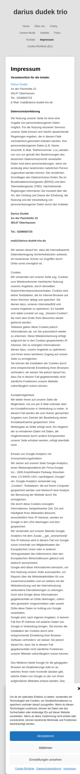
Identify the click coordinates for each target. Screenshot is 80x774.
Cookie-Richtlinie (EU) (39, 46)
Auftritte (44, 32)
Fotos (57, 32)
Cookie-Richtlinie (24, 768)
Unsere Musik (27, 32)
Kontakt (30, 39)
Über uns (40, 26)
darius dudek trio (40, 12)
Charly (53, 26)
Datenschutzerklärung (48, 768)
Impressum (69, 768)
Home (26, 26)
